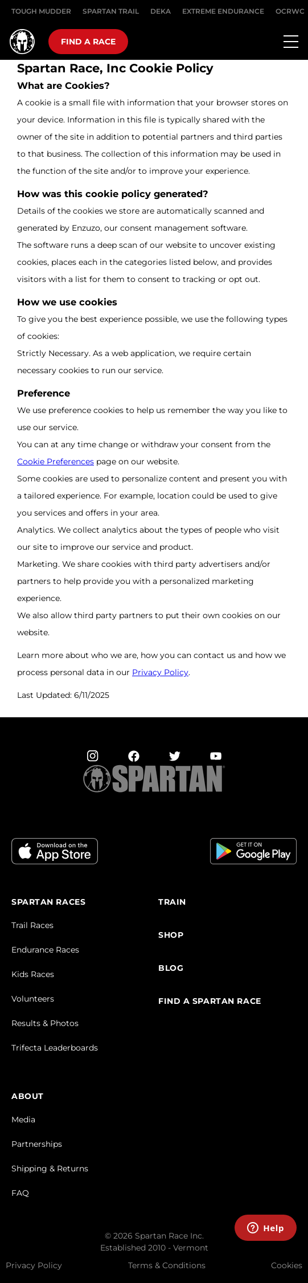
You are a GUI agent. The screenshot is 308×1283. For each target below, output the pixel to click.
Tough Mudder (41, 11)
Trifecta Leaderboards (54, 1048)
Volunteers (32, 999)
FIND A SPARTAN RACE (209, 1001)
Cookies (286, 1265)
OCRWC (290, 11)
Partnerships (36, 1144)
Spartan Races (48, 902)
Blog (170, 968)
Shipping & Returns (49, 1168)
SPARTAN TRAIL (111, 11)
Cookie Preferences (55, 461)
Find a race (88, 41)
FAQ (20, 1193)
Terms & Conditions (167, 1265)
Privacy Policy (160, 672)
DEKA (160, 11)
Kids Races (32, 974)
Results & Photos (45, 1023)
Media (23, 1119)
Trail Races (32, 925)
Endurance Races (45, 950)
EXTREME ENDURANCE (223, 11)
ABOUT (27, 1096)
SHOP (170, 935)
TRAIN (172, 902)
